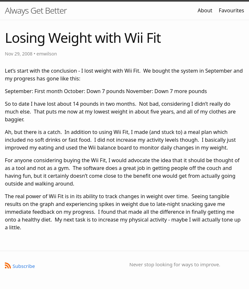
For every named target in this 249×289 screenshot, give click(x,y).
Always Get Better (36, 10)
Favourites (231, 10)
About (204, 10)
